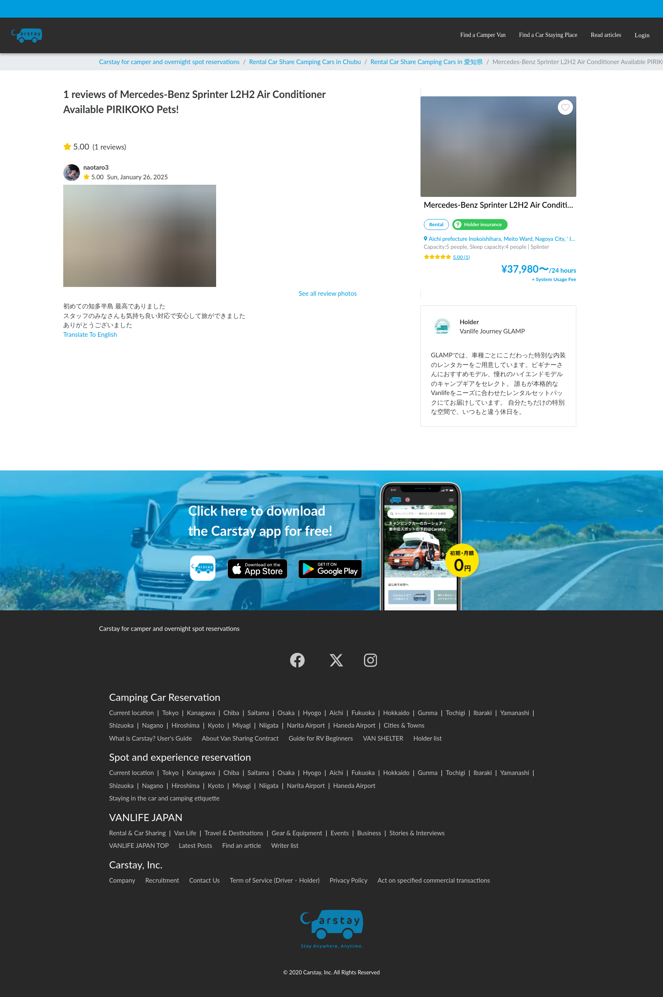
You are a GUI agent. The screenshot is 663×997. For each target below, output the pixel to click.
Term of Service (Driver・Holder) (275, 880)
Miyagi (241, 725)
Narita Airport (306, 725)
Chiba (231, 712)
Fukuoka (363, 712)
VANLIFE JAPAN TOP (139, 845)
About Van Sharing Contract (240, 738)
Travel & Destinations (233, 833)
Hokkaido (396, 712)
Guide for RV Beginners (321, 738)
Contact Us (204, 880)
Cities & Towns (404, 725)
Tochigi (455, 712)
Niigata (269, 725)
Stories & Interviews (417, 833)
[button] (483, 35)
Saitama (258, 712)
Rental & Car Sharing (137, 833)
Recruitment (162, 880)
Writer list (285, 845)
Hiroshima (186, 725)
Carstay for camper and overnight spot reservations (169, 61)
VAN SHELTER (383, 738)
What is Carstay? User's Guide (150, 738)
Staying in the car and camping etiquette (164, 798)
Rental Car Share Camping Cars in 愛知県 (426, 61)
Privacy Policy (348, 880)
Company (122, 880)
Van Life (185, 833)
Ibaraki (482, 712)
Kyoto (216, 725)
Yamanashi (514, 712)
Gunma (427, 712)
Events (339, 833)
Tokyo (170, 712)
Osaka (286, 712)
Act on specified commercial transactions (434, 880)
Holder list (427, 738)
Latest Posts (195, 845)
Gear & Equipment (297, 833)
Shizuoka (121, 725)
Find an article (241, 845)
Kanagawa (201, 712)
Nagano (152, 725)
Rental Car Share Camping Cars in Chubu (305, 61)
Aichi (336, 712)
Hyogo (312, 712)
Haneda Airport (354, 725)
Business (369, 833)
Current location (131, 712)
